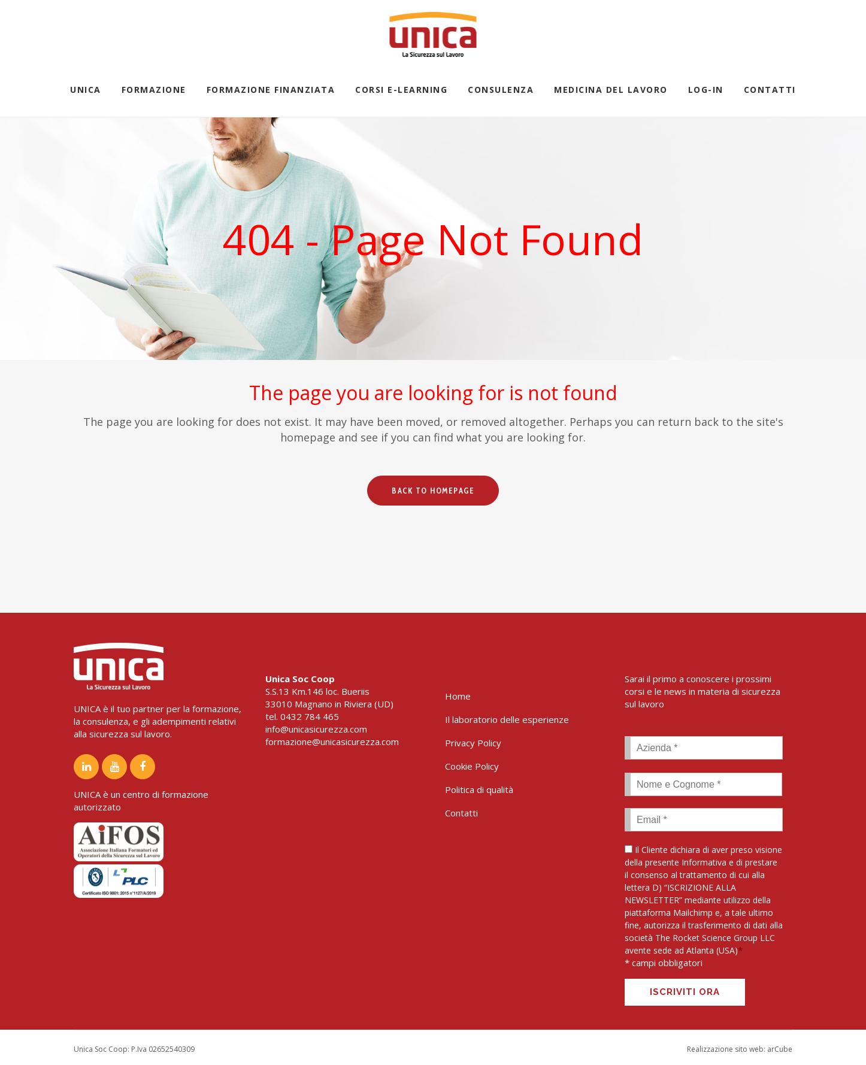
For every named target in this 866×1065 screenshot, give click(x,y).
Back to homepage (433, 490)
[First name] (703, 784)
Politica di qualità (479, 789)
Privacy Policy (473, 743)
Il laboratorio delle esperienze (507, 719)
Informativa (704, 862)
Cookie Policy (472, 766)
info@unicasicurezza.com (316, 729)
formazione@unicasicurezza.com (332, 742)
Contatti (461, 813)
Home (458, 696)
